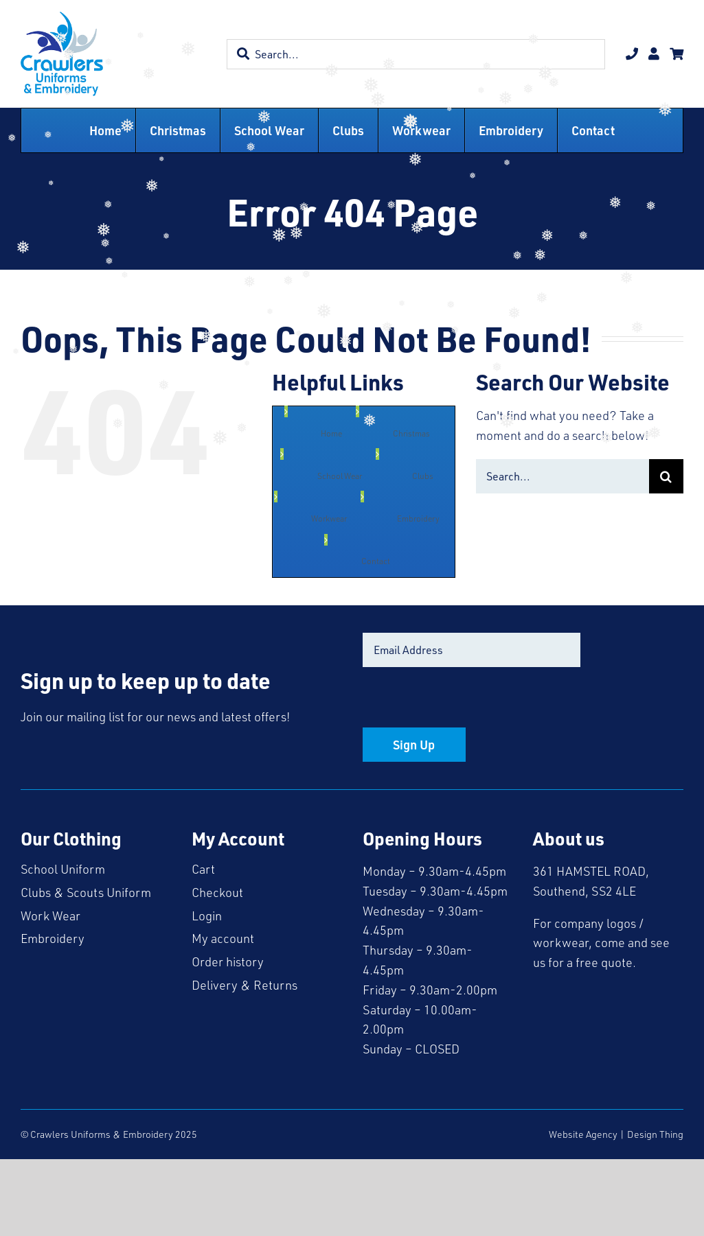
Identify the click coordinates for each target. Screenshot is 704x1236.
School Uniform (63, 868)
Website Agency (583, 1134)
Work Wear (50, 915)
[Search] (666, 476)
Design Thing (655, 1134)
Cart (203, 868)
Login (207, 915)
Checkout (217, 892)
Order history (228, 961)
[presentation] (467, 700)
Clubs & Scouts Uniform (86, 892)
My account (223, 938)
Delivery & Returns (244, 984)
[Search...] (562, 476)
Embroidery (52, 938)
